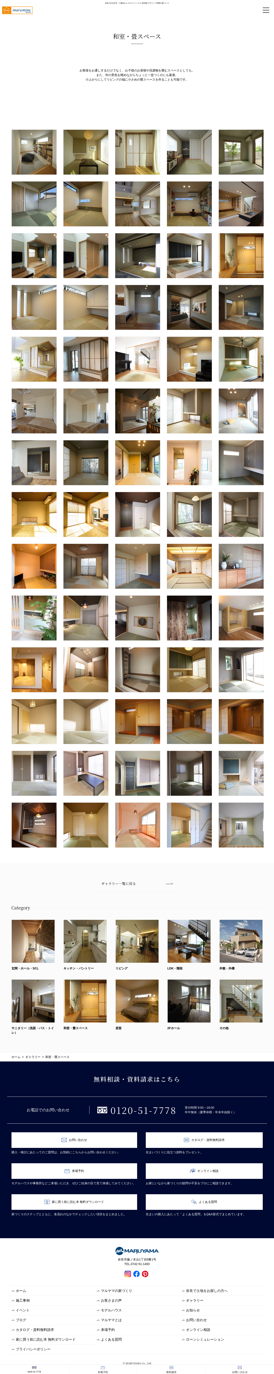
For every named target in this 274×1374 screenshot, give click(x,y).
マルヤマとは (111, 1320)
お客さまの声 (111, 1300)
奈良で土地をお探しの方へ (207, 1291)
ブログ (21, 1320)
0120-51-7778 (34, 1369)
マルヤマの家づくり (116, 1291)
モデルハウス (111, 1310)
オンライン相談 (204, 1171)
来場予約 (103, 1370)
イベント (23, 1310)
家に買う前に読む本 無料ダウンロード (74, 1202)
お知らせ (193, 1310)
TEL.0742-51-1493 (137, 1264)
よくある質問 (204, 1202)
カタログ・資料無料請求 (204, 1140)
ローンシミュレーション (205, 1339)
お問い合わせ (240, 1370)
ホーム (21, 1291)
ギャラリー (194, 1300)
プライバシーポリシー (33, 1349)
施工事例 (23, 1300)
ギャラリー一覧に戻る (118, 883)
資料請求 (171, 1370)
